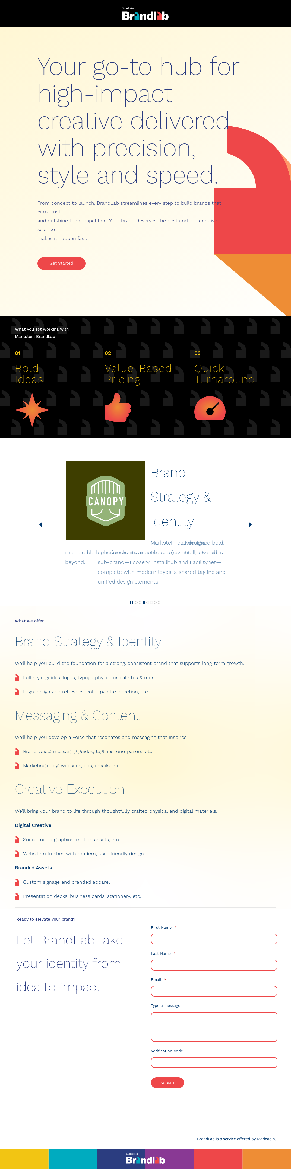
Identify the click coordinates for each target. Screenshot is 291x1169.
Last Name (163, 953)
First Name (163, 927)
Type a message (165, 1005)
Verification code (167, 1051)
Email (158, 979)
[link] (32, 394)
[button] (41, 524)
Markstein (266, 1138)
